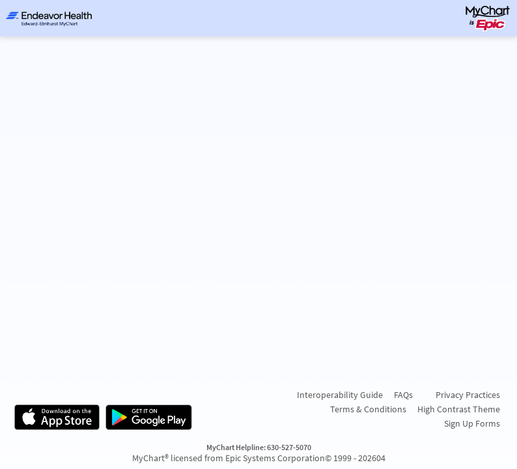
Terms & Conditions (368, 409)
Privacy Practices (468, 395)
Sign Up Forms (472, 423)
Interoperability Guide (340, 395)
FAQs (403, 395)
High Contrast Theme (458, 409)
